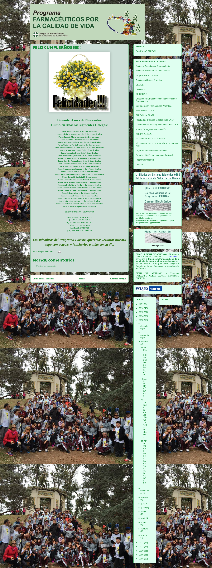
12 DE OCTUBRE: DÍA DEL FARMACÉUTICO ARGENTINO (144, 462)
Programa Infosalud (145, 160)
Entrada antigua (118, 278)
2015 (141, 312)
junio (143, 507)
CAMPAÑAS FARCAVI (146, 51)
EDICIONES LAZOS (145, 110)
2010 (141, 551)
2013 (141, 320)
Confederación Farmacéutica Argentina (154, 106)
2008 (141, 559)
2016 (141, 308)
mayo (143, 511)
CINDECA (140, 89)
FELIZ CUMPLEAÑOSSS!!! (143, 387)
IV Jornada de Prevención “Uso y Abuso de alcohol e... (144, 418)
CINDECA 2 (141, 94)
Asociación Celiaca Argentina (149, 80)
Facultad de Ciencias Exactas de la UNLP (155, 120)
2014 (141, 316)
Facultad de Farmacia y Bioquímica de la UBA (157, 124)
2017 (141, 304)
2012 (141, 543)
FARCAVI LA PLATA (145, 115)
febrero (144, 529)
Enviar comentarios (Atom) (85, 286)
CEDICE (140, 85)
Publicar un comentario (46, 266)
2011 (141, 546)
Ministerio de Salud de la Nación (150, 138)
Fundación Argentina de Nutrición (151, 129)
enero (144, 535)
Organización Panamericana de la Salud (154, 155)
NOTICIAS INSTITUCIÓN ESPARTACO (144, 361)
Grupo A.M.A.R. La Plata (147, 75)
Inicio (82, 278)
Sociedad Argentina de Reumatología (153, 66)
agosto (144, 497)
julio (143, 504)
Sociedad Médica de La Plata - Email (153, 70)
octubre (144, 341)
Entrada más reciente (43, 278)
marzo (144, 522)
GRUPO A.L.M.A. (144, 134)
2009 (141, 555)
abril (143, 518)
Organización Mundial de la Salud (151, 150)
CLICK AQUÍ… (157, 276)
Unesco (139, 164)
